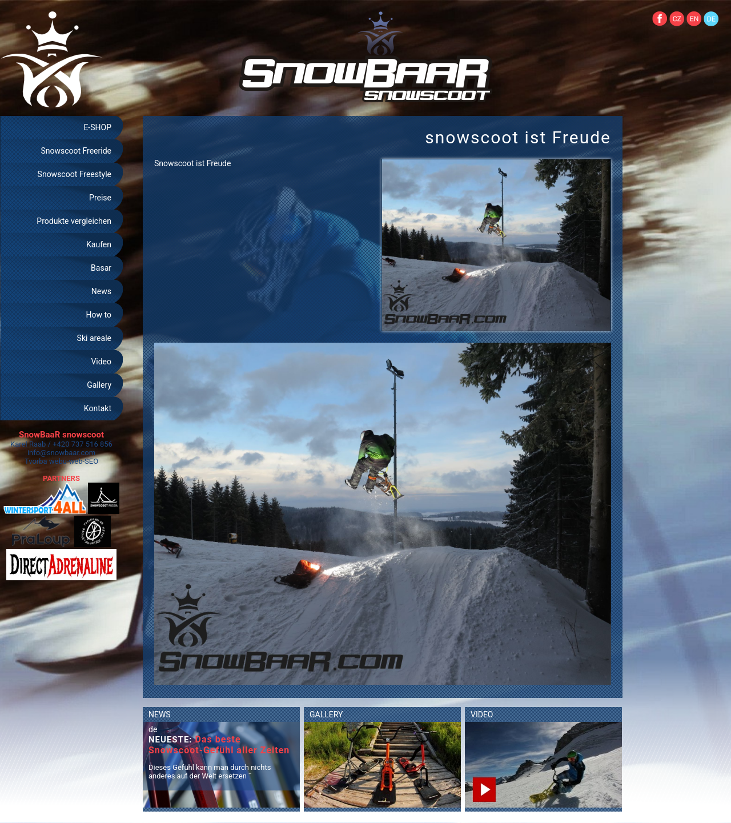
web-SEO (84, 461)
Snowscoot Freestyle (74, 174)
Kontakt (97, 408)
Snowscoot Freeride (76, 150)
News (101, 291)
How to (98, 314)
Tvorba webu (46, 461)
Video (101, 361)
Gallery (99, 385)
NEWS (159, 714)
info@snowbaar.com (61, 452)
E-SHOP (97, 127)
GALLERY (326, 714)
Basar (101, 267)
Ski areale (94, 338)
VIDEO (482, 714)
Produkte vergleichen (74, 221)
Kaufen (98, 244)
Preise (100, 197)
